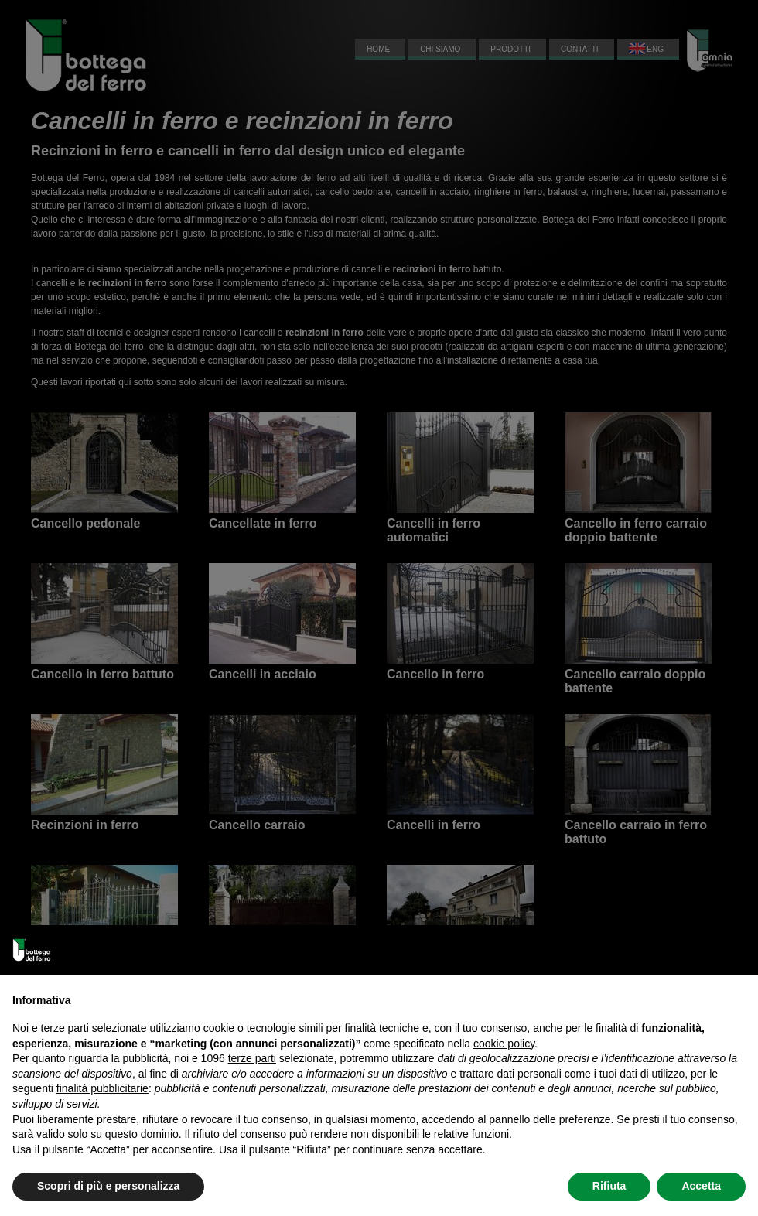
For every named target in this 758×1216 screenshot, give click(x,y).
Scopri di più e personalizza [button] (108, 1186)
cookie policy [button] (503, 1043)
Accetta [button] (701, 1186)
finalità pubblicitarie (102, 1088)
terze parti (252, 1058)
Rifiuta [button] (609, 1186)
